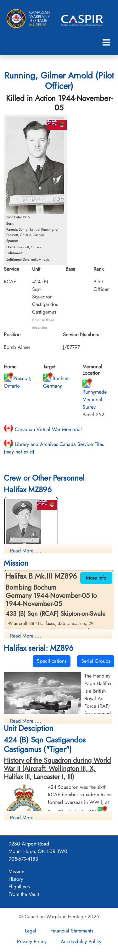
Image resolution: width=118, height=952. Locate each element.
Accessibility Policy (81, 941)
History (15, 879)
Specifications (51, 661)
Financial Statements (71, 930)
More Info (96, 577)
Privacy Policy (32, 941)
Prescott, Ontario (17, 382)
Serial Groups (95, 661)
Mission (16, 871)
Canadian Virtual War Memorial (43, 429)
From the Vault (23, 894)
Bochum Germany (56, 382)
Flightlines (19, 886)
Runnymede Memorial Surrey (94, 396)
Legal (30, 930)
